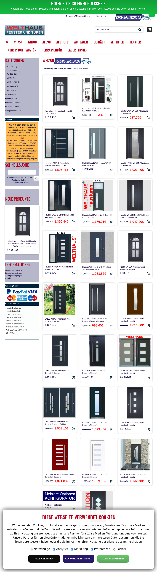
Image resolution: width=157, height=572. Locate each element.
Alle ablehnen (44, 558)
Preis (85, 69)
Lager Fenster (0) (14, 111)
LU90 (21, 324)
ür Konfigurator (16, 308)
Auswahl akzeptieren (78, 558)
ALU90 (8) (11, 78)
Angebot (8, 119)
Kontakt (8, 278)
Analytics (60, 549)
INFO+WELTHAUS (12, 304)
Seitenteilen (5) (15, 71)
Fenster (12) (12, 98)
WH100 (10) (12, 74)
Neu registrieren (83, 16)
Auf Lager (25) (12, 86)
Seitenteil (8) (12, 94)
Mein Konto (101, 16)
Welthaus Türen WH (13, 320)
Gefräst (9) (11, 90)
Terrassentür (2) (13, 107)
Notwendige (40, 549)
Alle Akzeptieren (113, 558)
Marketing (79, 549)
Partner (120, 549)
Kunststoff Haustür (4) (15, 102)
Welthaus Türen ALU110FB (16, 330)
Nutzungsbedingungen (13, 276)
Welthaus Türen (12, 327)
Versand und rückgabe (13, 270)
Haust (8, 308)
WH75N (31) (12, 67)
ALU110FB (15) (13, 82)
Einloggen (70, 16)
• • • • (21, 130)
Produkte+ (78, 69)
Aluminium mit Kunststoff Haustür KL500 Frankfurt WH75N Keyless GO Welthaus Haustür (22, 243)
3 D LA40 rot (11, 333)
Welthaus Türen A (12, 324)
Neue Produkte (17, 199)
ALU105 (21, 327)
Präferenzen (100, 549)
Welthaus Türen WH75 (14, 317)
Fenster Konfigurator (13, 314)
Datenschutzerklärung (13, 273)
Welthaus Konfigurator (54, 505)
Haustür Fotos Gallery (14, 311)
